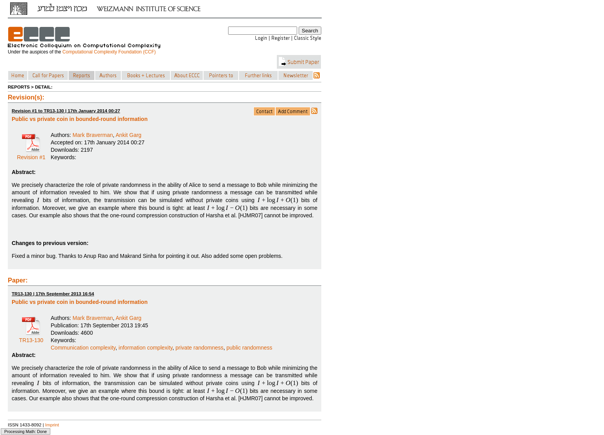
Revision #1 (31, 154)
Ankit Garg (129, 135)
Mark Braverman (93, 135)
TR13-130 (31, 337)
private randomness (199, 347)
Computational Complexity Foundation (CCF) (109, 52)
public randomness (250, 347)
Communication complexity (83, 347)
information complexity (145, 347)
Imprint (52, 424)
